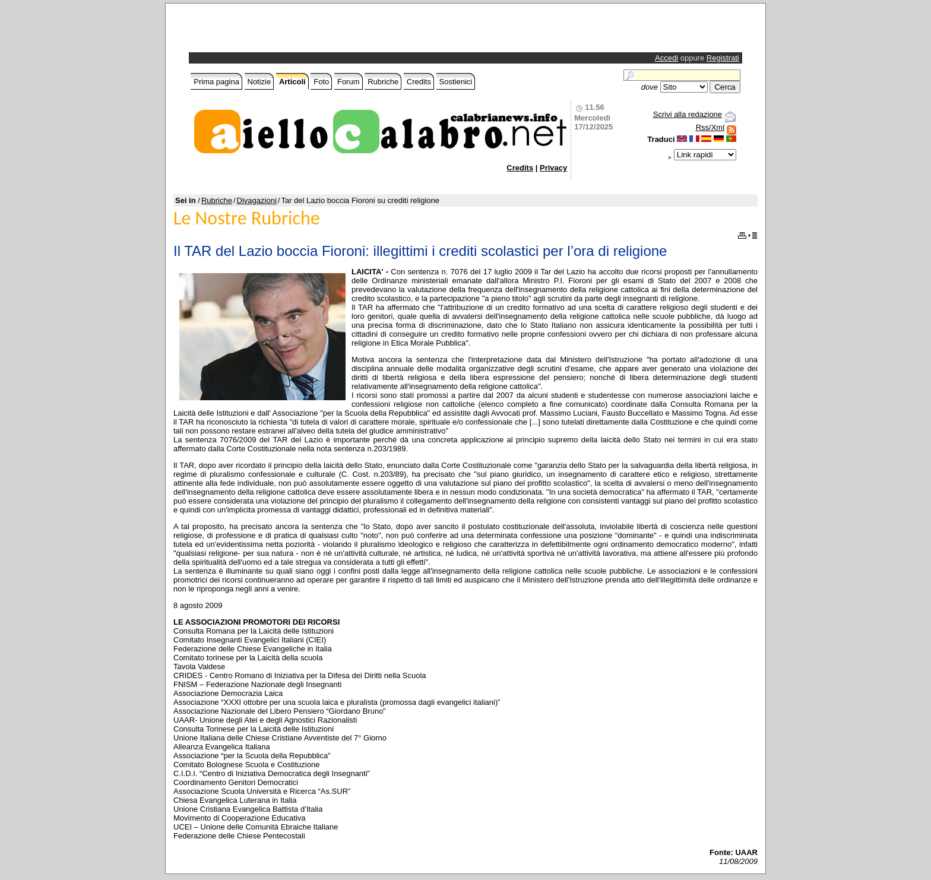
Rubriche (383, 81)
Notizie (259, 81)
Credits (419, 81)
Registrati (723, 57)
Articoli (292, 81)
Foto (321, 81)
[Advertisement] (330, 31)
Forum (348, 81)
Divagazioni (257, 200)
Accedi (666, 57)
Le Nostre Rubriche (246, 218)
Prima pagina (216, 81)
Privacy (553, 167)
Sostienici (456, 81)
